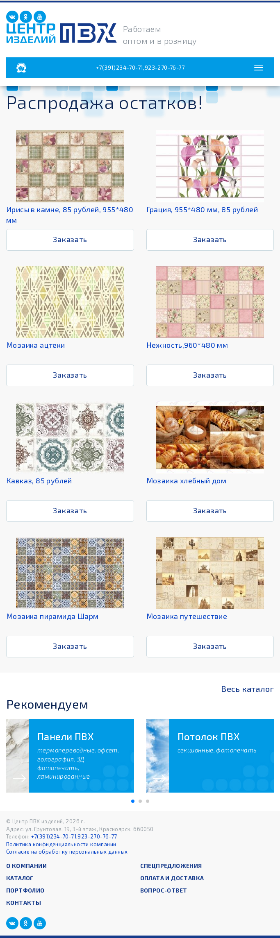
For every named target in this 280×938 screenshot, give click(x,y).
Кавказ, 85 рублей (39, 480)
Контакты (23, 902)
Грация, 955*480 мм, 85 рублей (202, 209)
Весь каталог (247, 688)
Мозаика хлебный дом (186, 480)
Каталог (20, 878)
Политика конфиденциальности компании (61, 844)
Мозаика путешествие (187, 616)
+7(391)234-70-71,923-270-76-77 (140, 67)
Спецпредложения (171, 865)
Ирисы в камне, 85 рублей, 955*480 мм (69, 214)
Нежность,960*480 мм (187, 344)
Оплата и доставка (172, 878)
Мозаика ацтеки (35, 344)
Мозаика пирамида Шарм (52, 616)
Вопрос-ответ (163, 890)
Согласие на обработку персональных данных (66, 851)
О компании (26, 865)
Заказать (70, 239)
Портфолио (25, 890)
